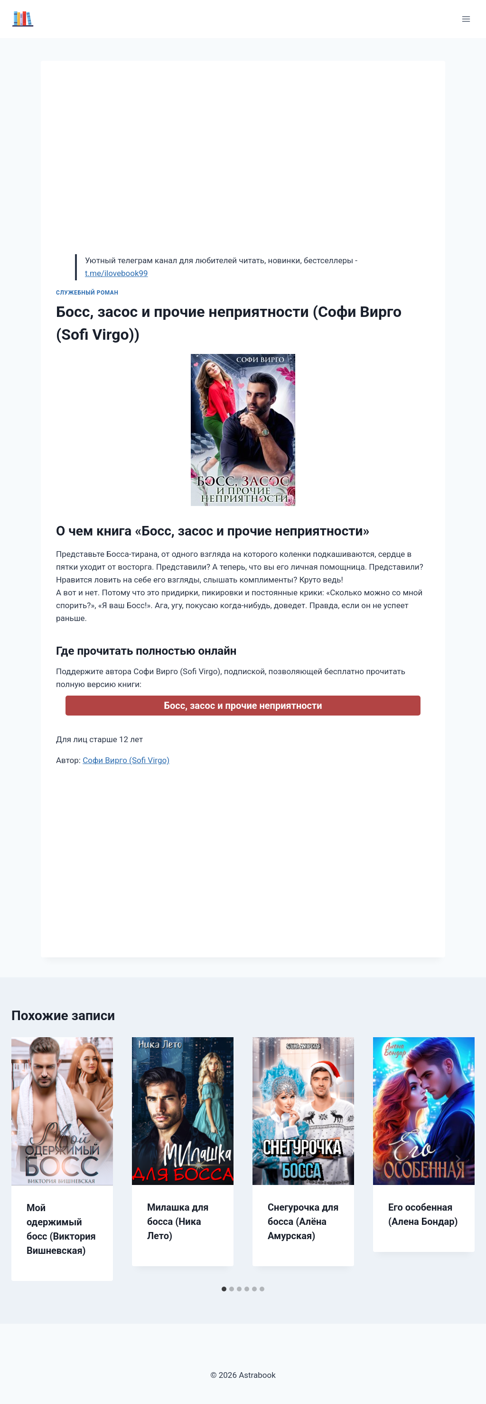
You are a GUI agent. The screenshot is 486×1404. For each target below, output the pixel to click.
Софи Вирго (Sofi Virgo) (126, 760)
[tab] (224, 1289)
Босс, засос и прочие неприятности (243, 705)
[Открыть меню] (466, 18)
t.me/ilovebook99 (116, 273)
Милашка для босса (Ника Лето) (178, 1222)
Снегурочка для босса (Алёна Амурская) (303, 1222)
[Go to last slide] (28, 1159)
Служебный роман (87, 292)
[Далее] (457, 1159)
